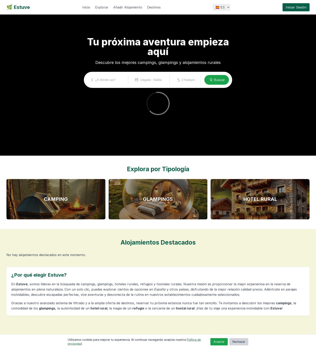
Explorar (101, 7)
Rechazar (239, 341)
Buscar (216, 80)
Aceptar (219, 341)
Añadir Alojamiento (127, 7)
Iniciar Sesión (296, 7)
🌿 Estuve (18, 7)
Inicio (86, 7)
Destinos (154, 7)
